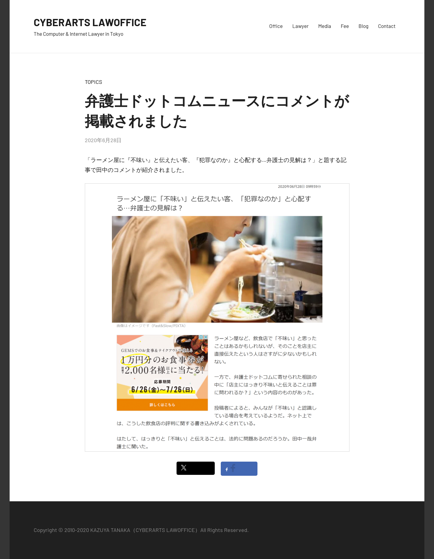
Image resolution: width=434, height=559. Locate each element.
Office (276, 26)
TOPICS (93, 81)
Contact (387, 26)
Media (324, 26)
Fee (345, 26)
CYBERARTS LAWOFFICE (93, 21)
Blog (363, 26)
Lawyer (300, 26)
